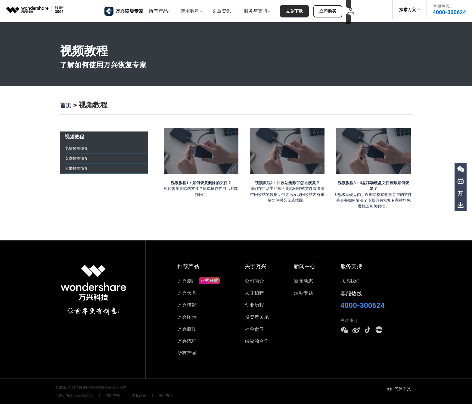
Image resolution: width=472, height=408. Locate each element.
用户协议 (149, 399)
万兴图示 (187, 321)
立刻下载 (293, 9)
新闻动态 (303, 285)
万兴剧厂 (198, 285)
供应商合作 (257, 345)
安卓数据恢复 (79, 159)
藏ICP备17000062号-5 (73, 399)
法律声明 (106, 399)
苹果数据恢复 (79, 171)
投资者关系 (257, 321)
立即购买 (327, 9)
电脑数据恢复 (79, 146)
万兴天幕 (187, 297)
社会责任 (254, 333)
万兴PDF (186, 345)
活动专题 (303, 297)
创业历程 (254, 309)
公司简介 (254, 285)
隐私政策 (127, 399)
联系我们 (350, 285)
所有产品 (187, 357)
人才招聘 (254, 297)
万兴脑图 (187, 333)
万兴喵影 (187, 309)
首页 (67, 102)
